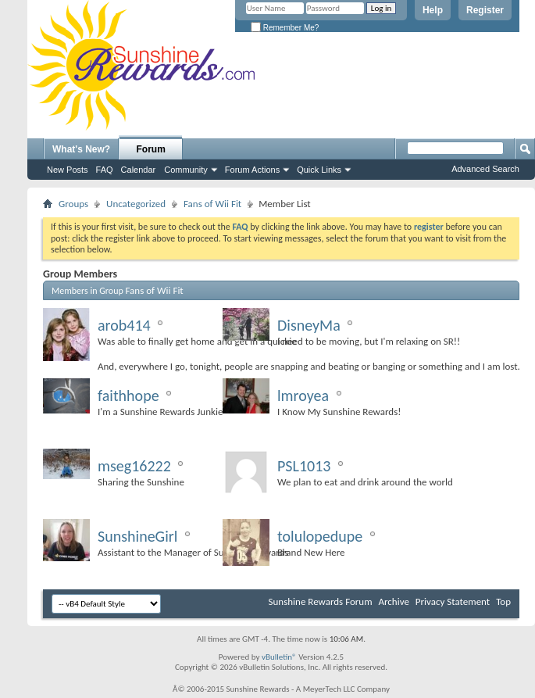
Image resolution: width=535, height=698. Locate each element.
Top (503, 601)
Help (433, 10)
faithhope (128, 395)
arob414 (124, 325)
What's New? (81, 149)
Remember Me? (285, 27)
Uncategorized (136, 203)
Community (186, 169)
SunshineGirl (137, 536)
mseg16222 (134, 465)
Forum (151, 149)
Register (485, 10)
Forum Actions (252, 169)
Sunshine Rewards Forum (321, 601)
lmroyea (303, 395)
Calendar (138, 169)
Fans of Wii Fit (212, 203)
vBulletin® (279, 657)
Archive (393, 601)
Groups (73, 203)
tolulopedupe (319, 536)
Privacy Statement (453, 601)
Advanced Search (485, 169)
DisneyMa (309, 325)
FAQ (104, 169)
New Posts (67, 169)
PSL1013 (303, 465)
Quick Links (319, 169)
